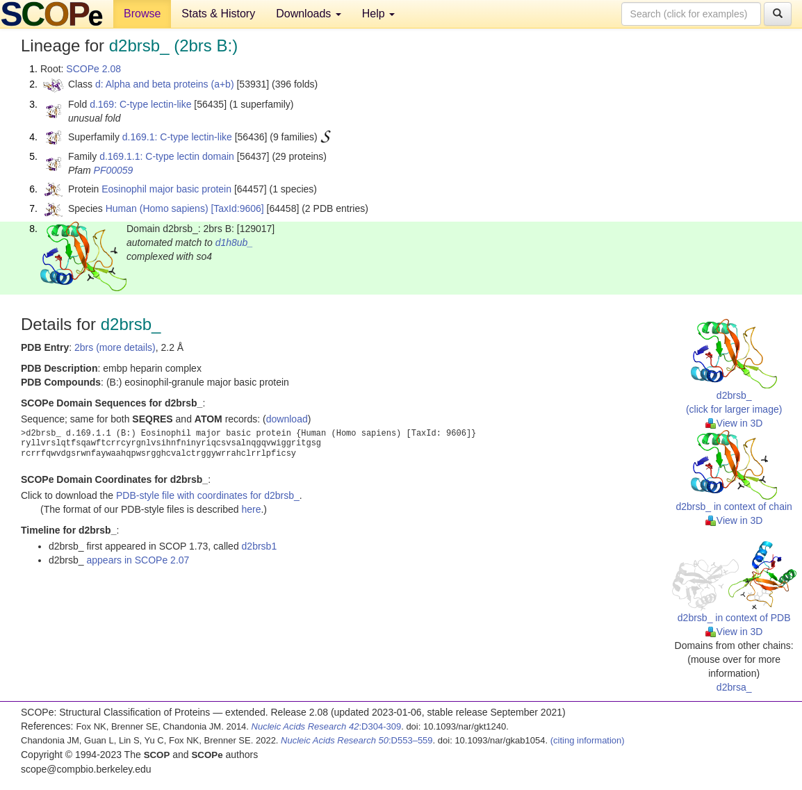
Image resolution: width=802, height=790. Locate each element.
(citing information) (587, 740)
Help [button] (378, 13)
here (251, 509)
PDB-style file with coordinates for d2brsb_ (208, 495)
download (287, 419)
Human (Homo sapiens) (157, 208)
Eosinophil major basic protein (166, 189)
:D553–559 (357, 740)
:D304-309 (327, 726)
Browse (142, 13)
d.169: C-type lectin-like (140, 104)
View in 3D (734, 423)
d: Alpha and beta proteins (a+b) (164, 84)
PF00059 (113, 170)
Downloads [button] (308, 13)
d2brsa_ (734, 687)
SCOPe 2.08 (93, 68)
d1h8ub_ (234, 242)
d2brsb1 (259, 546)
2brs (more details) (115, 347)
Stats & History (218, 13)
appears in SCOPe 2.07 (137, 560)
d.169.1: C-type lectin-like (177, 136)
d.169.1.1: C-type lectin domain (166, 156)
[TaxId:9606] (237, 208)
